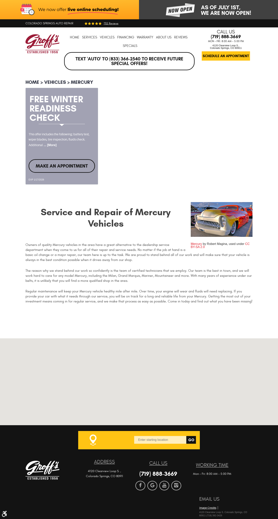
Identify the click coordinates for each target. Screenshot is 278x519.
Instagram (176, 485)
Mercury (82, 82)
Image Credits (207, 507)
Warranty (145, 37)
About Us (163, 37)
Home (74, 37)
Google (152, 485)
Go (191, 440)
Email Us (209, 499)
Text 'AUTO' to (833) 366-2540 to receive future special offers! (129, 61)
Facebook (140, 485)
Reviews (180, 37)
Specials (130, 46)
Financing (125, 37)
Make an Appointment (62, 166)
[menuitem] (74, 37)
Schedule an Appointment (226, 56)
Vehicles (107, 37)
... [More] (50, 145)
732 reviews (111, 23)
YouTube (164, 485)
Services (89, 37)
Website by (221, 502)
